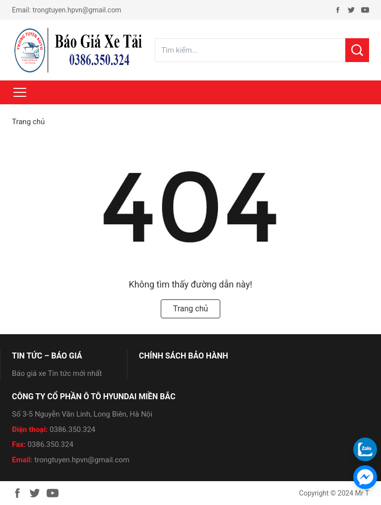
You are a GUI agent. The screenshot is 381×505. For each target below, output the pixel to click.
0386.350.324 (72, 429)
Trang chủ (28, 121)
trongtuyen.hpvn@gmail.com (77, 10)
